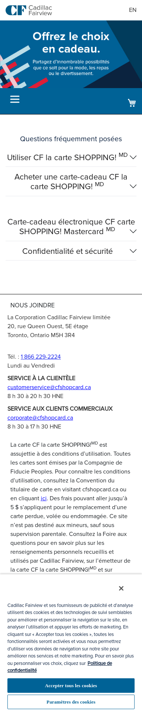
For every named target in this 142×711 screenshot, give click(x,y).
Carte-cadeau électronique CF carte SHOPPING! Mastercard (71, 227)
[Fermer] (121, 588)
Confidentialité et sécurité (67, 251)
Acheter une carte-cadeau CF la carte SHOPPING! (71, 182)
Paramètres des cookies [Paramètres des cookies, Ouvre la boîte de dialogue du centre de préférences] (71, 702)
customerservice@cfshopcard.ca (49, 387)
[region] (71, 642)
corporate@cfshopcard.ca (40, 417)
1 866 (41, 357)
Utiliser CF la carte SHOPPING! (67, 158)
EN (132, 10)
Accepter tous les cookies (71, 685)
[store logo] (29, 10)
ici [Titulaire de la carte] (44, 498)
